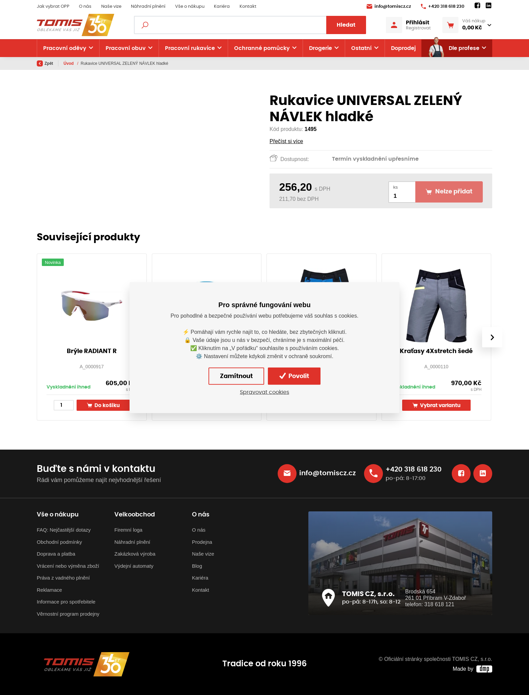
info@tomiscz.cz (388, 6)
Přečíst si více (286, 141)
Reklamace (49, 590)
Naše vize (111, 6)
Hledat (346, 25)
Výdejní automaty (134, 566)
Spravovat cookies (264, 392)
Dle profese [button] (453, 48)
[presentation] (492, 337)
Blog (197, 566)
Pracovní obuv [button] (126, 48)
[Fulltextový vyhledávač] (250, 25)
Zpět (45, 63)
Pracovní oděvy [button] (64, 48)
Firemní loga (128, 530)
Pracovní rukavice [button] (190, 48)
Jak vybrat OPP (53, 6)
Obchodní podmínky (59, 542)
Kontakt (248, 6)
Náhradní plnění (148, 6)
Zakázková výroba (134, 554)
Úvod (69, 63)
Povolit (294, 376)
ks (395, 187)
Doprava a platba (56, 554)
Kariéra (222, 6)
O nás (85, 6)
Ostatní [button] (361, 48)
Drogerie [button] (320, 48)
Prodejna (202, 542)
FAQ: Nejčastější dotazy (64, 530)
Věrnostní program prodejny (68, 614)
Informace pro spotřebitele (66, 602)
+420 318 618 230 (442, 6)
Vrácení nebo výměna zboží (68, 566)
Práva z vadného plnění (63, 578)
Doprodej (403, 48)
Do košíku (103, 405)
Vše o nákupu (189, 6)
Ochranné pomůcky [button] (262, 48)
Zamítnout (236, 376)
